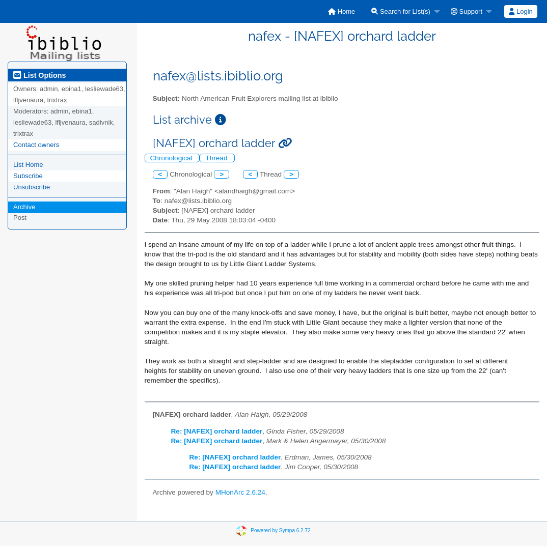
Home (341, 11)
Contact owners (36, 145)
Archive (24, 207)
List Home (28, 164)
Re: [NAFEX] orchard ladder (217, 431)
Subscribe (28, 176)
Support (466, 11)
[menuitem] (341, 11)
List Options (39, 75)
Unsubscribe (31, 187)
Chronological (172, 158)
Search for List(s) (400, 11)
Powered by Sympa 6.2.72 (280, 530)
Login (520, 11)
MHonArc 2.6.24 (240, 492)
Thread (217, 158)
